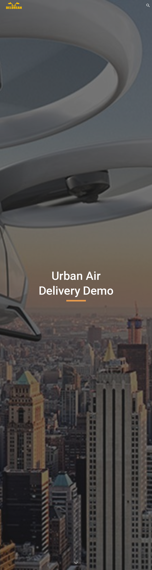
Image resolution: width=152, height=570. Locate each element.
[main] (76, 285)
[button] (76, 563)
